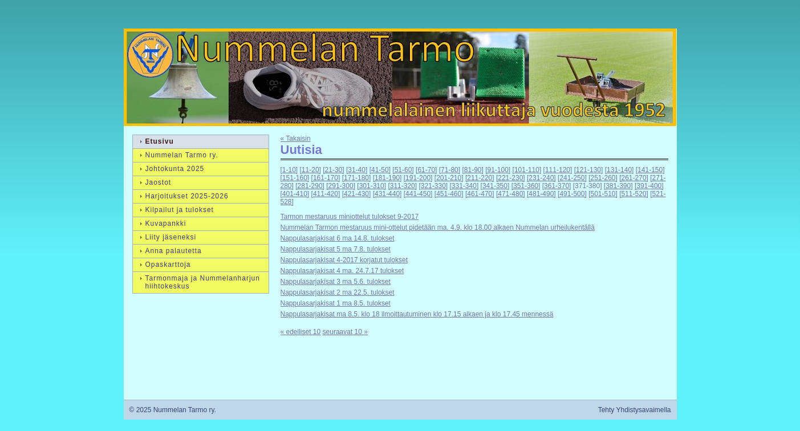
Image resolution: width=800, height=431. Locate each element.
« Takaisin (296, 139)
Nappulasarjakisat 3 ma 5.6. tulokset (336, 282)
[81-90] (472, 170)
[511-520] (633, 194)
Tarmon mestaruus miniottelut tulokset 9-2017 (350, 217)
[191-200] (418, 178)
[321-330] (433, 186)
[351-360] (526, 186)
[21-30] (333, 170)
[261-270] (633, 178)
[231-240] (541, 178)
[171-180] (356, 178)
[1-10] (289, 170)
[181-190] (387, 178)
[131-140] (619, 170)
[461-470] (479, 194)
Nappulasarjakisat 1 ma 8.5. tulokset (336, 303)
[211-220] (479, 178)
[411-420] (325, 194)
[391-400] (649, 186)
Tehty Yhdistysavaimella (634, 410)
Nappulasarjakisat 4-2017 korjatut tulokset (344, 260)
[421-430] (356, 194)
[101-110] (527, 170)
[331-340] (464, 186)
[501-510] (603, 194)
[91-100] (497, 170)
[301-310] (371, 186)
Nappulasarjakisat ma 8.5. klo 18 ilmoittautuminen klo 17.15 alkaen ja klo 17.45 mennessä (417, 314)
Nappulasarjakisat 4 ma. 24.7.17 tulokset (342, 271)
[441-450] (418, 194)
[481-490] (541, 194)
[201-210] (449, 178)
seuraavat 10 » (345, 332)
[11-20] (310, 170)
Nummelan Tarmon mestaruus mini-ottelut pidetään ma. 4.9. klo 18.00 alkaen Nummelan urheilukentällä (438, 227)
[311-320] (402, 186)
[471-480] (510, 194)
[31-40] (356, 170)
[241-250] (572, 178)
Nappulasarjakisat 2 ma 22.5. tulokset (338, 292)
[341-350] (495, 186)
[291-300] (340, 186)
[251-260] (603, 178)
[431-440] (387, 194)
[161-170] (325, 178)
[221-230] (510, 178)
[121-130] (588, 170)
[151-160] (295, 178)
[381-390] (618, 186)
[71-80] (449, 170)
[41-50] (380, 170)
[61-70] (426, 170)
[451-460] (449, 194)
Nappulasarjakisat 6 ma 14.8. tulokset (338, 238)
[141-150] (650, 170)
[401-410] (295, 194)
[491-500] (572, 194)
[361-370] (556, 186)
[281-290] (309, 186)
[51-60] (402, 170)
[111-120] (557, 170)
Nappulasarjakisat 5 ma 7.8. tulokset (336, 249)
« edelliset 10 (301, 332)
